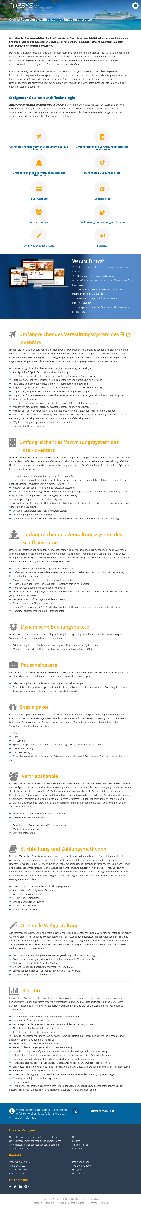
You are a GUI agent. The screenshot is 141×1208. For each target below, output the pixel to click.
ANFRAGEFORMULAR (102, 1111)
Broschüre (77, 1148)
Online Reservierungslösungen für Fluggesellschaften (35, 1137)
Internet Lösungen (18, 1148)
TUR (24, 5)
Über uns (76, 1137)
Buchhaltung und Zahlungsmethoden (102, 214)
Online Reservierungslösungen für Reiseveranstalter (35, 1140)
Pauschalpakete (39, 190)
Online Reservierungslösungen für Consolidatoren (34, 1144)
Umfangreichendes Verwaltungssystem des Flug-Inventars (39, 140)
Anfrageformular (80, 1144)
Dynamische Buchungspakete (102, 164)
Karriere (76, 1140)
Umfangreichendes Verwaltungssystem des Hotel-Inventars (102, 140)
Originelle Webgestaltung (39, 237)
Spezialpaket (102, 190)
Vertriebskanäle (39, 214)
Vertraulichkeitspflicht (43, 1202)
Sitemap (93, 1202)
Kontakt (105, 1202)
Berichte (102, 237)
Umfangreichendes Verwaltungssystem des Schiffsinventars (39, 166)
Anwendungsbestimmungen (72, 1202)
